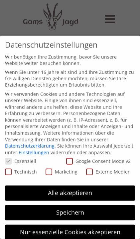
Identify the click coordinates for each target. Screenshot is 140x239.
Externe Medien (108, 169)
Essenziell (20, 158)
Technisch (21, 169)
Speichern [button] (70, 210)
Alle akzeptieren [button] (70, 190)
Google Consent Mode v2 (98, 158)
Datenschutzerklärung (30, 143)
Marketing (61, 169)
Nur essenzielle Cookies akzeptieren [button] (70, 229)
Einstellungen (34, 150)
